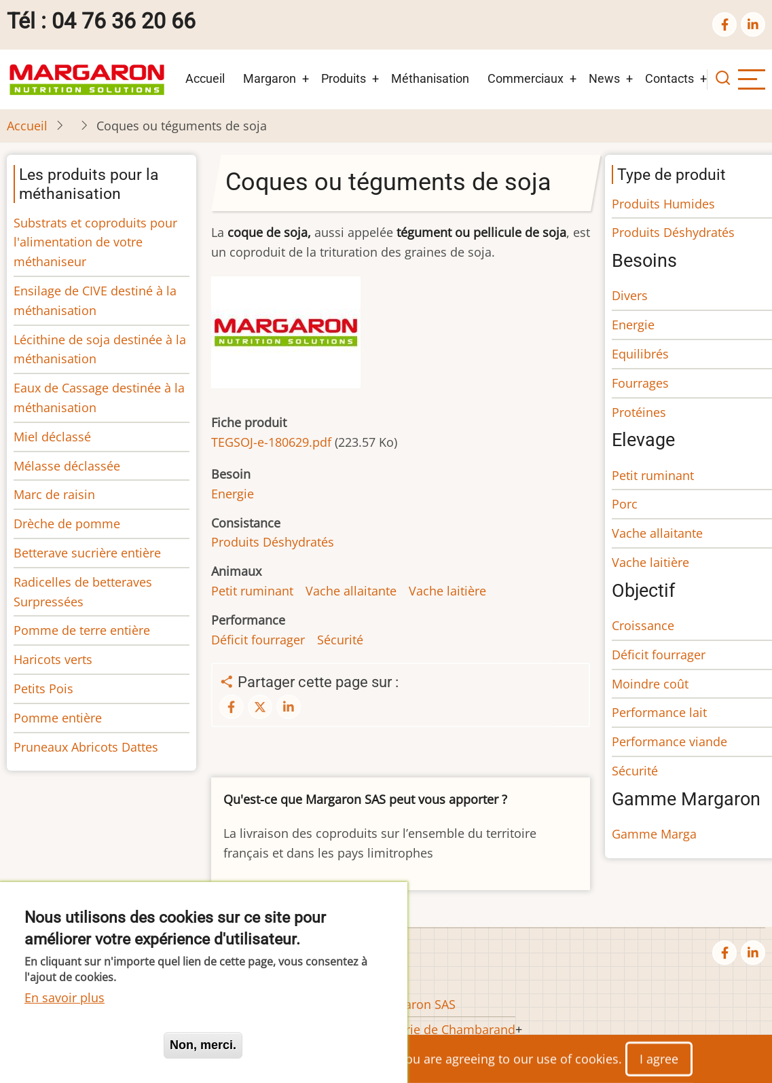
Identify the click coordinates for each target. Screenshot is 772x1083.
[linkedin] (753, 24)
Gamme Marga (654, 834)
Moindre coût (650, 684)
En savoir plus (64, 997)
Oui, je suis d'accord (88, 1045)
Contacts (669, 78)
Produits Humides (663, 204)
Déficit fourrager (258, 639)
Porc (625, 504)
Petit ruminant (252, 591)
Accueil (205, 78)
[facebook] (724, 24)
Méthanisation (430, 78)
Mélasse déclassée (67, 466)
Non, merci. (203, 1045)
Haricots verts (53, 659)
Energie (232, 493)
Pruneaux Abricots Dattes (86, 747)
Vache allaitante (351, 591)
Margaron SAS (415, 1004)
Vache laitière (447, 591)
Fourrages (640, 383)
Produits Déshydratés (272, 542)
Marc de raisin (54, 494)
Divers (630, 295)
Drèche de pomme (67, 523)
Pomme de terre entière (82, 630)
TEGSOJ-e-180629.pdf (271, 442)
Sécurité (340, 639)
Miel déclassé (52, 436)
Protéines (639, 412)
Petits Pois (43, 688)
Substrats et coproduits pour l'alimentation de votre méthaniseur (95, 242)
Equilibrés (640, 354)
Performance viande (669, 741)
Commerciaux (526, 78)
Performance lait (659, 712)
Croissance (643, 625)
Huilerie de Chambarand (445, 1029)
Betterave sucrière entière (87, 553)
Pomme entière (58, 718)
